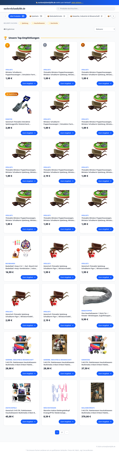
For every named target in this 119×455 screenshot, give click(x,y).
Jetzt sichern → (77, 2)
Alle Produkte (17, 16)
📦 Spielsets (36, 16)
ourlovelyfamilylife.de (14, 8)
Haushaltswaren (38, 23)
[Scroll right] (113, 16)
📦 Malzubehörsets (56, 16)
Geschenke (53, 23)
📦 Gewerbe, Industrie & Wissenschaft (86, 16)
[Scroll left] (5, 16)
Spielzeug (24, 23)
